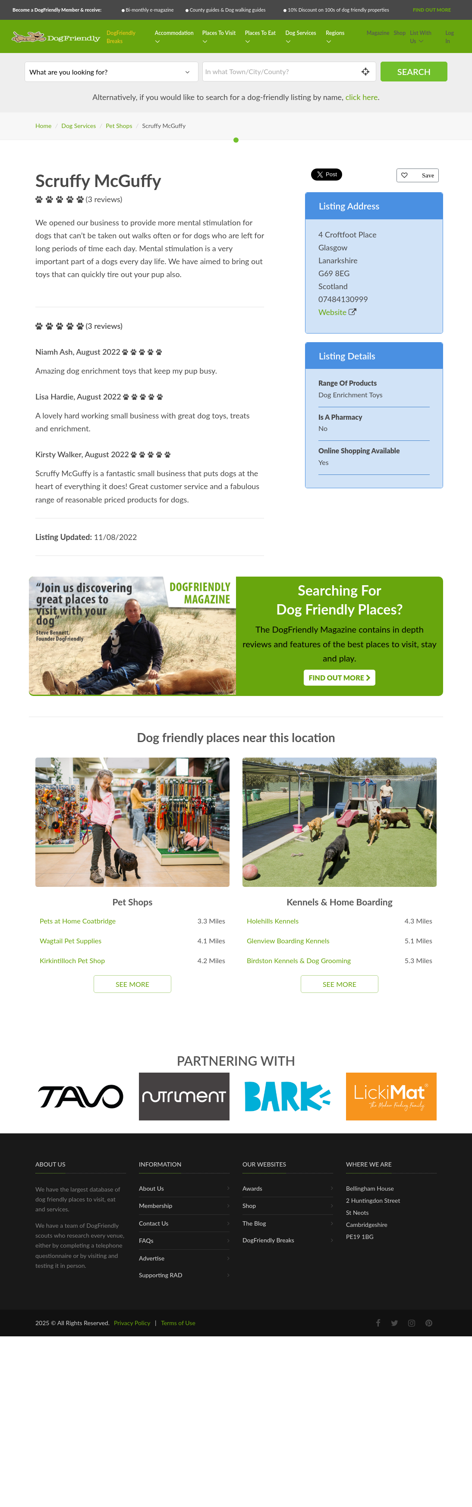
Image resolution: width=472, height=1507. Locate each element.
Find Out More (432, 9)
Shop (399, 33)
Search (414, 71)
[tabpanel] (236, 310)
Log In (450, 37)
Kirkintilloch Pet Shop (72, 1287)
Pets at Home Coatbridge (78, 1248)
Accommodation (174, 33)
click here (362, 97)
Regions (335, 33)
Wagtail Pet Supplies (70, 1268)
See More (132, 1311)
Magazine (378, 33)
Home (43, 125)
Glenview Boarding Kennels (288, 1268)
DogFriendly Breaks (121, 37)
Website (337, 639)
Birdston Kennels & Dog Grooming (299, 1287)
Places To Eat (260, 33)
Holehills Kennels (273, 1248)
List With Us (420, 37)
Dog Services (300, 33)
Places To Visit (219, 33)
